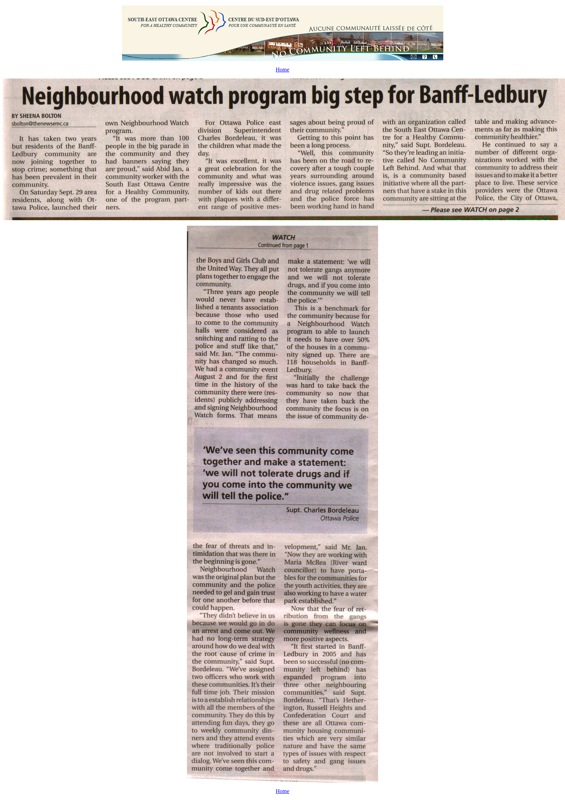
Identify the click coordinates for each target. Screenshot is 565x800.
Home (282, 70)
